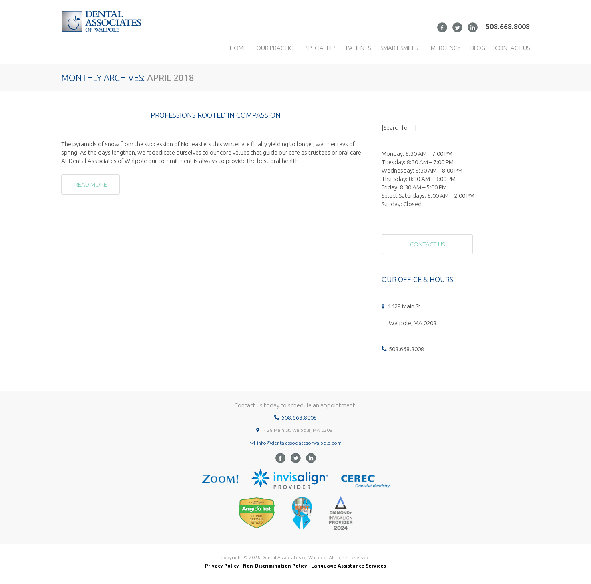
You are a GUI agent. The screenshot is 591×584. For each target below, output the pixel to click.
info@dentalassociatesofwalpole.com (299, 442)
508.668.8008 (508, 26)
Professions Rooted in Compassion (216, 115)
